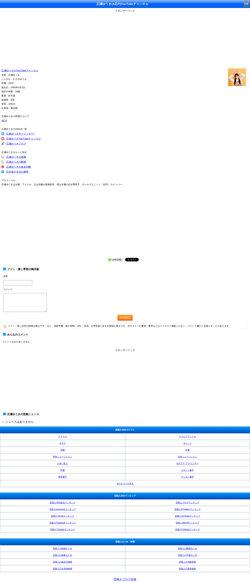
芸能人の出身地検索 (62, 568)
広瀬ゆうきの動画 (16, 161)
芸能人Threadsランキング (62, 529)
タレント (187, 443)
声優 (62, 470)
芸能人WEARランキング (187, 523)
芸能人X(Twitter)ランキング (188, 509)
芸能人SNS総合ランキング (62, 502)
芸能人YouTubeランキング (187, 516)
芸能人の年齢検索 (187, 562)
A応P (4, 120)
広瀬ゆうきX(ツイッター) (20, 133)
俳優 (62, 450)
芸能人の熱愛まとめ (62, 555)
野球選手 (62, 477)
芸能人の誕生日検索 (62, 562)
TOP (246, 4)
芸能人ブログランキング (187, 502)
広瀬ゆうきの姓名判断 (18, 166)
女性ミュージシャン (187, 456)
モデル (62, 443)
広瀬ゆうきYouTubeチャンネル (23, 138)
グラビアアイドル (187, 436)
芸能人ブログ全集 (125, 579)
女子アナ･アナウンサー (187, 463)
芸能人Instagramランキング (62, 509)
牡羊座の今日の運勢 (17, 171)
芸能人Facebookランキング (62, 523)
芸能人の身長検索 (187, 568)
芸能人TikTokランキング (62, 516)
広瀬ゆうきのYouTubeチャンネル (19, 70)
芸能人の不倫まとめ (187, 555)
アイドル (62, 436)
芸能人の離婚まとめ (187, 548)
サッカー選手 (187, 477)
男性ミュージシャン (62, 456)
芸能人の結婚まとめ (62, 548)
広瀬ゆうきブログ (16, 143)
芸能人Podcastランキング (187, 529)
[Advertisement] (125, 38)
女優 (187, 450)
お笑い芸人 (62, 463)
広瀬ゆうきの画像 (16, 156)
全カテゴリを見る (125, 483)
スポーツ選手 (187, 470)
